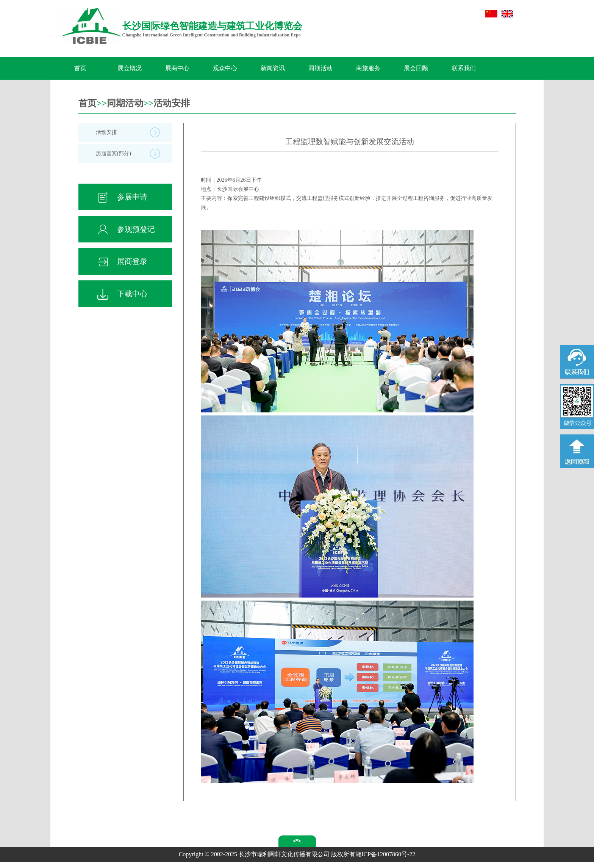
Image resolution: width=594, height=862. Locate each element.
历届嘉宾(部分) (113, 153)
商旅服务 (368, 68)
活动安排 (171, 103)
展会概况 (129, 68)
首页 (80, 68)
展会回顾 (416, 68)
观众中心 (225, 68)
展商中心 (177, 68)
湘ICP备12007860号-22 (385, 854)
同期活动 (320, 68)
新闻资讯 (273, 68)
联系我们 (464, 68)
